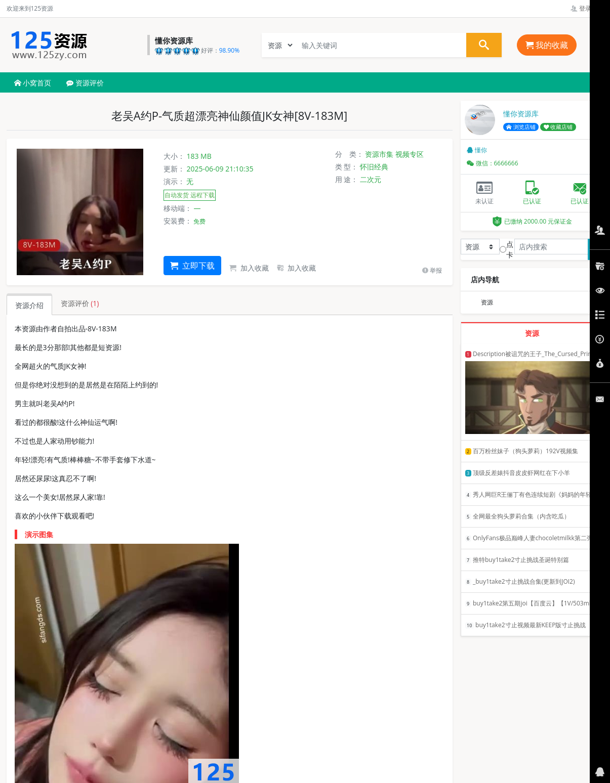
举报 (432, 270)
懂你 (477, 150)
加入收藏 (249, 268)
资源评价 (85, 83)
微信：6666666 (492, 163)
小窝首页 (33, 83)
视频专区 (409, 154)
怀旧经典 (374, 166)
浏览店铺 (521, 126)
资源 (487, 302)
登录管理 (587, 8)
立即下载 (192, 265)
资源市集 (379, 154)
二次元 (370, 179)
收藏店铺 (558, 126)
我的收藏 (546, 45)
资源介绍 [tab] (29, 305)
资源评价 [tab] (80, 303)
